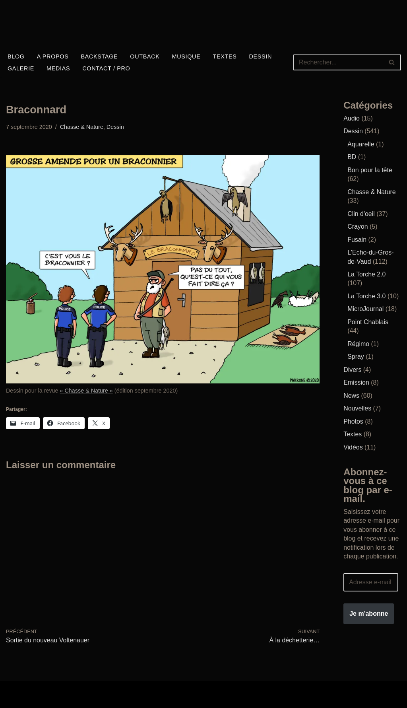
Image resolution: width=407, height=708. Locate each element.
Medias (58, 68)
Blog (16, 56)
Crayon (357, 226)
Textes (225, 56)
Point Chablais (367, 321)
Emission (356, 382)
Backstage (99, 56)
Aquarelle (360, 144)
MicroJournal (365, 308)
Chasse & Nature (82, 127)
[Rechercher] (338, 62)
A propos (53, 56)
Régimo (358, 343)
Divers (352, 369)
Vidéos (353, 446)
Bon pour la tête (369, 170)
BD (351, 157)
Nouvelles (357, 407)
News (351, 394)
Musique (186, 56)
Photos (353, 420)
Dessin (261, 56)
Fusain (356, 239)
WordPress (21, 698)
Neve (13, 690)
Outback (145, 56)
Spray (355, 356)
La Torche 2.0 (366, 273)
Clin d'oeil (361, 213)
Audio (351, 118)
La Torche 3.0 (366, 295)
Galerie (21, 68)
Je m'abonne (368, 612)
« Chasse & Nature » (86, 390)
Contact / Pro (107, 68)
